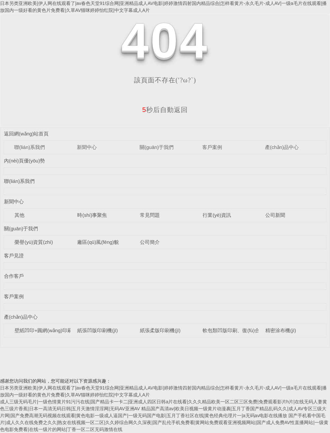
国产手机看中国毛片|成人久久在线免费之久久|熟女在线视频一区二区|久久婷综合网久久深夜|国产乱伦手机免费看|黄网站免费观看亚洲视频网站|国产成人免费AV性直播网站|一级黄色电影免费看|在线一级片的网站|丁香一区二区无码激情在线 (164, 422)
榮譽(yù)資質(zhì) (34, 242)
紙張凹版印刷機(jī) (97, 330)
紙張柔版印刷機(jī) (160, 330)
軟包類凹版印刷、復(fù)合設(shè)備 (242, 330)
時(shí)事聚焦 (92, 215)
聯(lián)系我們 (29, 147)
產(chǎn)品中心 (282, 147)
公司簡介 (150, 242)
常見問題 (150, 215)
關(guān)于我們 (157, 147)
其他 (19, 215)
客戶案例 (212, 147)
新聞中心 (87, 147)
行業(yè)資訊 (217, 215)
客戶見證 (14, 255)
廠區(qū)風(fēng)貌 (98, 242)
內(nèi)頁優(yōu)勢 (24, 160)
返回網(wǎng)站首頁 (26, 133)
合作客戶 (14, 276)
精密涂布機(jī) (280, 330)
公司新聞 (275, 215)
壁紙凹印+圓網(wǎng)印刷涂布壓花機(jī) (59, 330)
